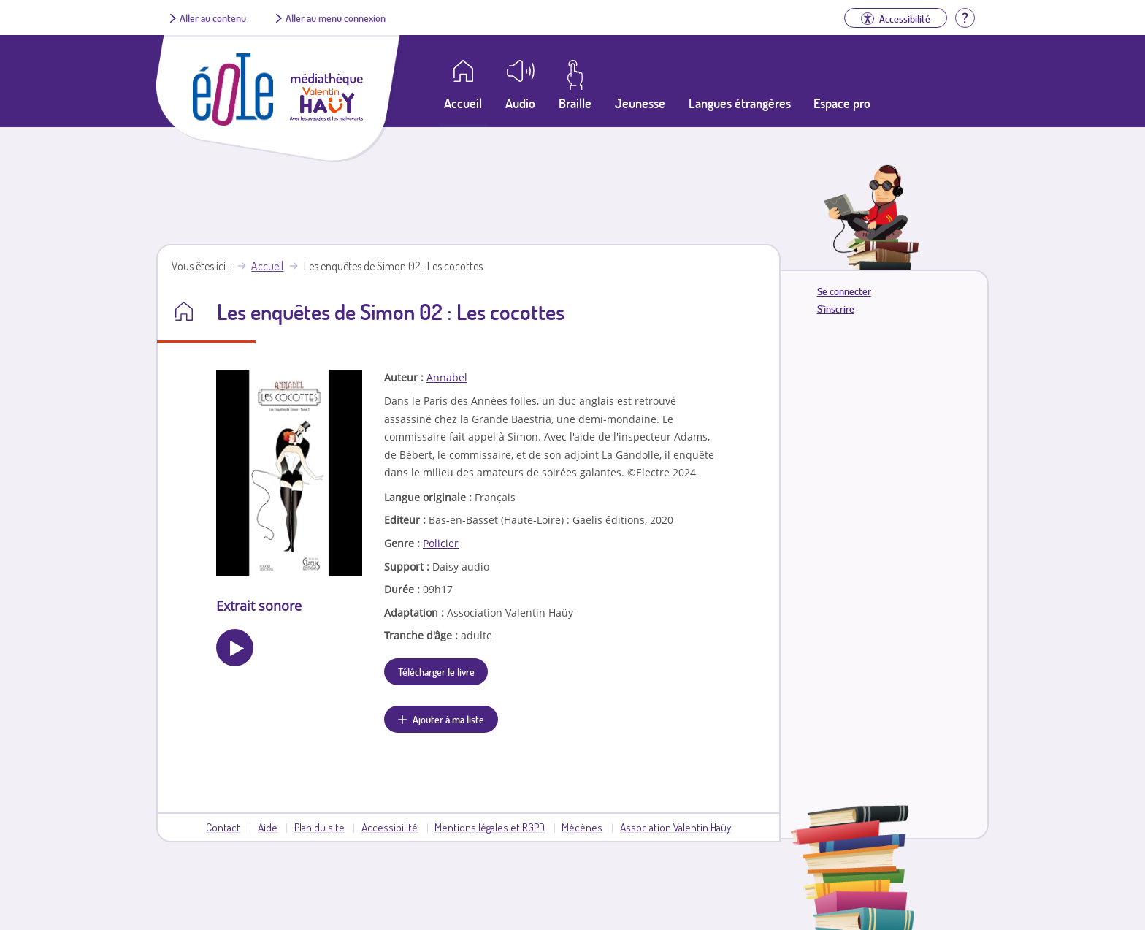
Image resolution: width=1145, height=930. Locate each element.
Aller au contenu (213, 17)
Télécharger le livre (436, 671)
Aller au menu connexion (336, 17)
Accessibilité (389, 827)
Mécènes (582, 827)
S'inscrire (835, 308)
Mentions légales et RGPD (489, 827)
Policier (441, 543)
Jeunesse (640, 103)
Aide (267, 827)
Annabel (446, 377)
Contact (223, 827)
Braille (575, 103)
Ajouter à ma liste (448, 718)
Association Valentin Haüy (675, 827)
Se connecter (844, 291)
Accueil (267, 266)
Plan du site (319, 827)
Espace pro (841, 103)
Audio (520, 103)
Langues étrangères (740, 103)
